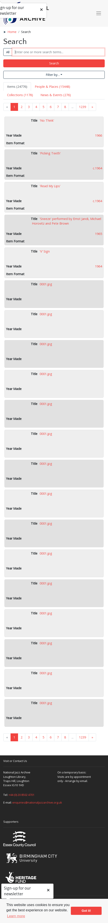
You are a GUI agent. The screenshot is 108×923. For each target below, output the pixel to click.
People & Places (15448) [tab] (52, 86)
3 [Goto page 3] (29, 107)
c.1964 (97, 168)
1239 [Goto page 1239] (82, 107)
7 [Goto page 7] (58, 107)
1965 (98, 234)
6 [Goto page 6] (50, 107)
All (7, 52)
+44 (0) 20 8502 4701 (21, 795)
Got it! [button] (86, 910)
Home (11, 32)
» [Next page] (92, 107)
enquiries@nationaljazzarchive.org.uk (37, 802)
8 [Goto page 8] (65, 107)
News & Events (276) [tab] (55, 95)
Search (54, 63)
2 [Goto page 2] (21, 107)
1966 (98, 135)
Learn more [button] (16, 916)
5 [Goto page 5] (43, 107)
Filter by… (53, 75)
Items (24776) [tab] (17, 86)
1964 (98, 266)
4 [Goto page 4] (36, 107)
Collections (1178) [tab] (20, 95)
